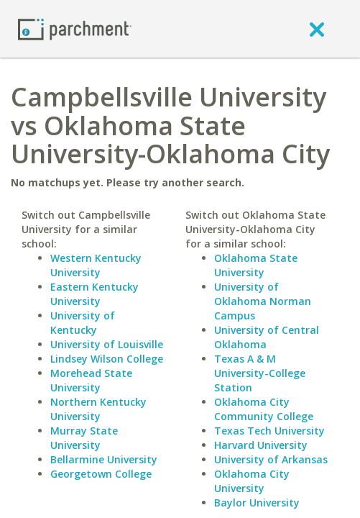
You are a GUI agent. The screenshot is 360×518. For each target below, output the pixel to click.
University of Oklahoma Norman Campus (262, 301)
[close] (317, 28)
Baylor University (257, 502)
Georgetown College (101, 474)
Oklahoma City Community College (263, 409)
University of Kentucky (82, 323)
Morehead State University (91, 380)
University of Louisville (106, 344)
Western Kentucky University (96, 265)
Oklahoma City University (252, 481)
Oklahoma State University (255, 265)
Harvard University (261, 445)
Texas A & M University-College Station (259, 373)
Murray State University (84, 438)
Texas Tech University (269, 430)
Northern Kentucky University (98, 409)
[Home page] (74, 28)
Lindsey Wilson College (106, 358)
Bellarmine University (103, 459)
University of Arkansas (271, 459)
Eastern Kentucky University (94, 294)
